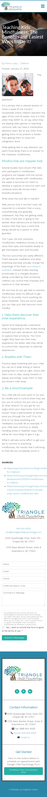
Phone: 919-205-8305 (25, 733)
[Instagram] (23, 691)
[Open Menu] (42, 6)
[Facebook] (17, 691)
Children (24, 63)
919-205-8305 (23, 528)
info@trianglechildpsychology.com (23, 532)
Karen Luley (11, 63)
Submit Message (14, 637)
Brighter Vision (30, 789)
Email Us (25, 737)
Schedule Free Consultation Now (23, 771)
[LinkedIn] (30, 691)
